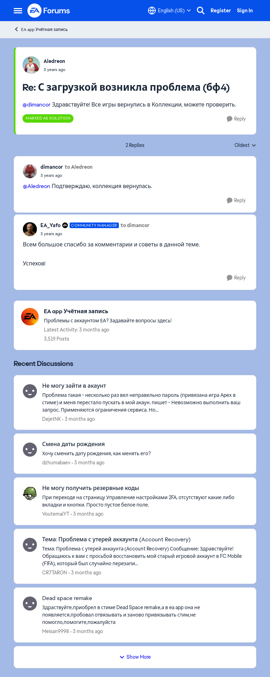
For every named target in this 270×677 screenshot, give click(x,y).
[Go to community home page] (48, 11)
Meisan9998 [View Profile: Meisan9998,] (55, 631)
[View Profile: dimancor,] (30, 171)
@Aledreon (36, 186)
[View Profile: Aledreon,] (31, 65)
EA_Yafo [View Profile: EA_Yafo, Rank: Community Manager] (50, 225)
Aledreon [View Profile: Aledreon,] (54, 61)
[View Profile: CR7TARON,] (30, 545)
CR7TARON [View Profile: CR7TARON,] (54, 572)
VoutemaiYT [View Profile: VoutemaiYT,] (55, 514)
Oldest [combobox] (245, 145)
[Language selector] (169, 11)
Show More (135, 657)
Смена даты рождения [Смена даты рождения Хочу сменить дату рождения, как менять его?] (73, 444)
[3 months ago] (78, 419)
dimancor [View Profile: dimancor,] (51, 167)
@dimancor (36, 104)
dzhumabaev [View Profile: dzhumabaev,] (56, 462)
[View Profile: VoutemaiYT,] (30, 493)
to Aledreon (78, 167)
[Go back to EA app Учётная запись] (108, 311)
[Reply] (236, 119)
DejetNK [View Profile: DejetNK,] (51, 418)
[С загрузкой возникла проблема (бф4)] (54, 69)
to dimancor (135, 225)
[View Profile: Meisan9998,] (30, 604)
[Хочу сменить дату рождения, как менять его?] (144, 453)
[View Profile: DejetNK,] (30, 391)
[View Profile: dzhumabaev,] (30, 450)
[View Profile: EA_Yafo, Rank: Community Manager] (30, 229)
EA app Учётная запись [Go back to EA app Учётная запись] (41, 29)
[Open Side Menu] (18, 10)
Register (221, 10)
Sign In (245, 10)
